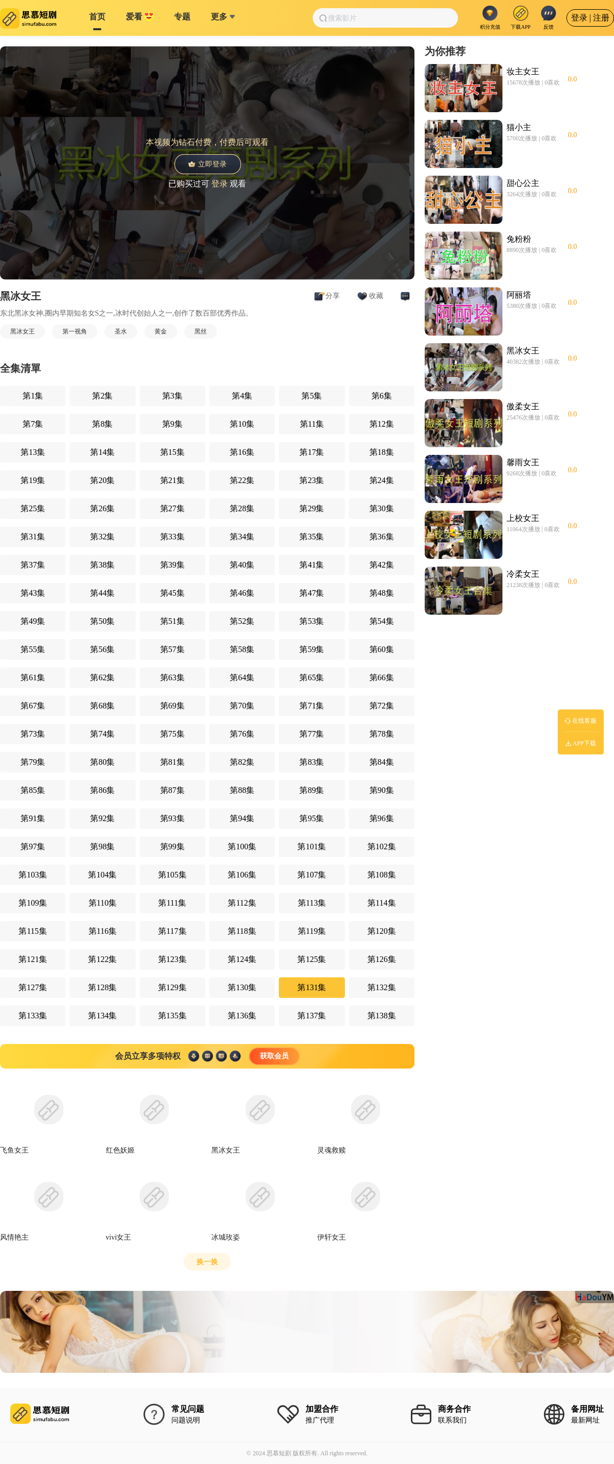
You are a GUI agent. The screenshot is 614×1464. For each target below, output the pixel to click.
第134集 (102, 1015)
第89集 (311, 790)
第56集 (102, 649)
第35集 (311, 536)
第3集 (172, 395)
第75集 (172, 733)
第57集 (172, 649)
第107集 (311, 874)
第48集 (381, 593)
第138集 (381, 1015)
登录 (219, 183)
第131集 (311, 987)
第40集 (242, 564)
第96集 (381, 818)
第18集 (381, 452)
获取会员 (274, 1056)
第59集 (311, 649)
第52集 (242, 621)
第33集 (172, 536)
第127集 (32, 987)
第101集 (311, 846)
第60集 (381, 649)
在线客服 (581, 720)
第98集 (102, 846)
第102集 (381, 846)
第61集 (32, 677)
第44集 (102, 593)
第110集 (103, 902)
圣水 (121, 331)
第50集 (102, 621)
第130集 (242, 987)
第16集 (242, 452)
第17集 (311, 452)
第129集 (172, 987)
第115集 (32, 931)
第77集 (311, 733)
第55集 (32, 649)
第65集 (311, 677)
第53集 (311, 621)
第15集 (172, 452)
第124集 (242, 959)
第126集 (381, 959)
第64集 (242, 677)
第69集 (172, 705)
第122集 (102, 959)
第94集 (242, 818)
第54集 (381, 621)
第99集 (172, 846)
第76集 (242, 733)
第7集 (33, 424)
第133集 (32, 1015)
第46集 (242, 593)
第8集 (102, 424)
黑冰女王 (22, 331)
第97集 (32, 846)
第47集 (311, 593)
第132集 (381, 987)
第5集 (311, 395)
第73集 (32, 733)
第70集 (242, 705)
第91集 (32, 818)
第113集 (312, 902)
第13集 (32, 452)
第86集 (102, 790)
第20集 (102, 480)
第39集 (172, 564)
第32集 (102, 536)
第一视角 (74, 331)
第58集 (242, 649)
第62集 (102, 677)
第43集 (32, 593)
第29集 (311, 508)
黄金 (161, 331)
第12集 (381, 424)
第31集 (32, 536)
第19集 (32, 480)
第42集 (381, 564)
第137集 (311, 1015)
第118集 (242, 931)
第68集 (102, 705)
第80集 (102, 762)
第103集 (32, 874)
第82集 (242, 762)
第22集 (242, 480)
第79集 (32, 762)
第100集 (242, 846)
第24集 (381, 480)
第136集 (242, 1015)
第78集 (381, 733)
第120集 (381, 931)
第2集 (102, 395)
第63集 (172, 677)
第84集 (381, 762)
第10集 (242, 424)
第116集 (103, 931)
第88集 (242, 790)
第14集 (102, 452)
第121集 (32, 959)
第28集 (242, 508)
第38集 (102, 564)
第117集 (172, 931)
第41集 (311, 564)
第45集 (172, 593)
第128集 (102, 987)
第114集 (381, 902)
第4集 (242, 395)
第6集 (381, 395)
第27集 (172, 508)
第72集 (381, 705)
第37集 (32, 564)
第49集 (32, 621)
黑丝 (200, 331)
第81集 (172, 762)
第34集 (242, 536)
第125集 (311, 959)
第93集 (172, 818)
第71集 (311, 705)
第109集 (32, 902)
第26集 (102, 508)
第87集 (172, 790)
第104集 (102, 874)
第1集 (33, 395)
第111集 (172, 902)
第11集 (312, 424)
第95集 (311, 818)
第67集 (32, 705)
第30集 (381, 508)
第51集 (172, 621)
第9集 (172, 424)
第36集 (381, 536)
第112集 (242, 902)
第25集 (32, 508)
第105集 (172, 874)
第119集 (312, 931)
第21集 (172, 480)
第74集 (102, 733)
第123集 (172, 959)
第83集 (311, 762)
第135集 (172, 1015)
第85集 (32, 790)
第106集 (242, 874)
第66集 (381, 677)
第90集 (381, 790)
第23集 (311, 480)
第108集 (381, 874)
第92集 (102, 818)
